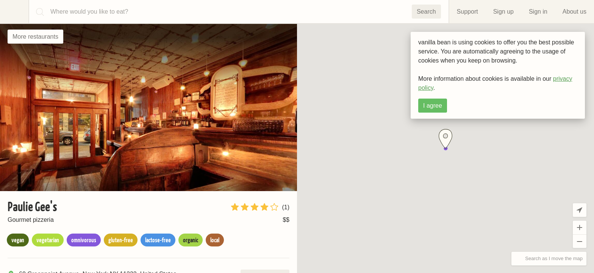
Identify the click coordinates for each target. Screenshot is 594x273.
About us (574, 11)
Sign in (538, 11)
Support (467, 11)
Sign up (503, 11)
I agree (432, 105)
